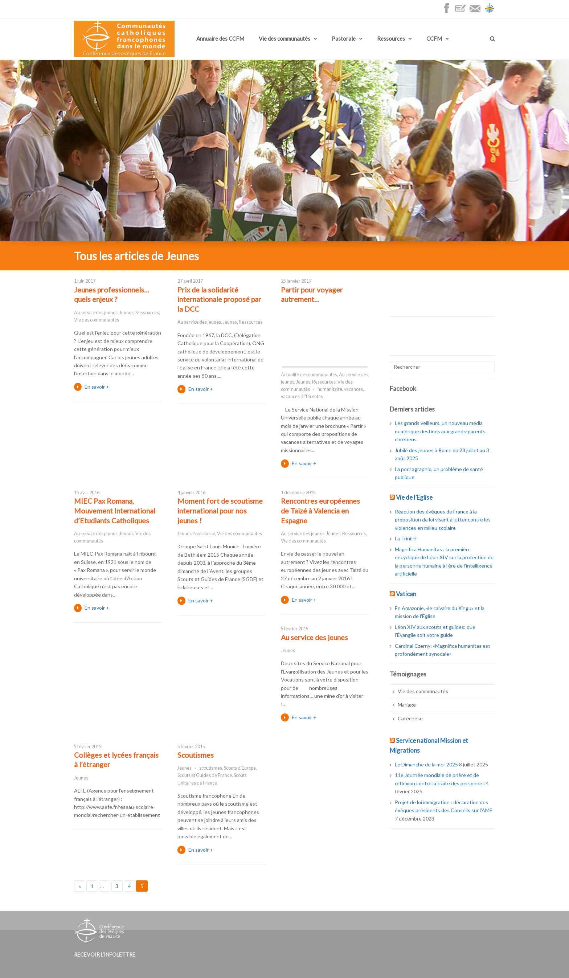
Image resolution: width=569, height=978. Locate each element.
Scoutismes (195, 755)
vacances (353, 389)
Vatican (406, 594)
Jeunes (126, 312)
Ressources (391, 38)
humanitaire (330, 389)
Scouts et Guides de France (204, 775)
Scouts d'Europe (240, 768)
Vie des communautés (284, 38)
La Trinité (405, 538)
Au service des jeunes (96, 312)
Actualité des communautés (309, 374)
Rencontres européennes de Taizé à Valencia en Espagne (320, 510)
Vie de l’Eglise (414, 497)
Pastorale (344, 38)
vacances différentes (302, 396)
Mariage (407, 704)
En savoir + (97, 387)
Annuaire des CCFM (220, 38)
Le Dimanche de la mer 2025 (426, 764)
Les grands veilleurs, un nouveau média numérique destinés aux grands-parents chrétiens (440, 431)
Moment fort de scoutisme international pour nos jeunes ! (220, 510)
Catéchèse (410, 718)
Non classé (204, 533)
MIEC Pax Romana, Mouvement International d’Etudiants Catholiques (114, 510)
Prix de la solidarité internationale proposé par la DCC (219, 299)
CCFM (434, 38)
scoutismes (210, 768)
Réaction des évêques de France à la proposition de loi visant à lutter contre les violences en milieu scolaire (443, 519)
